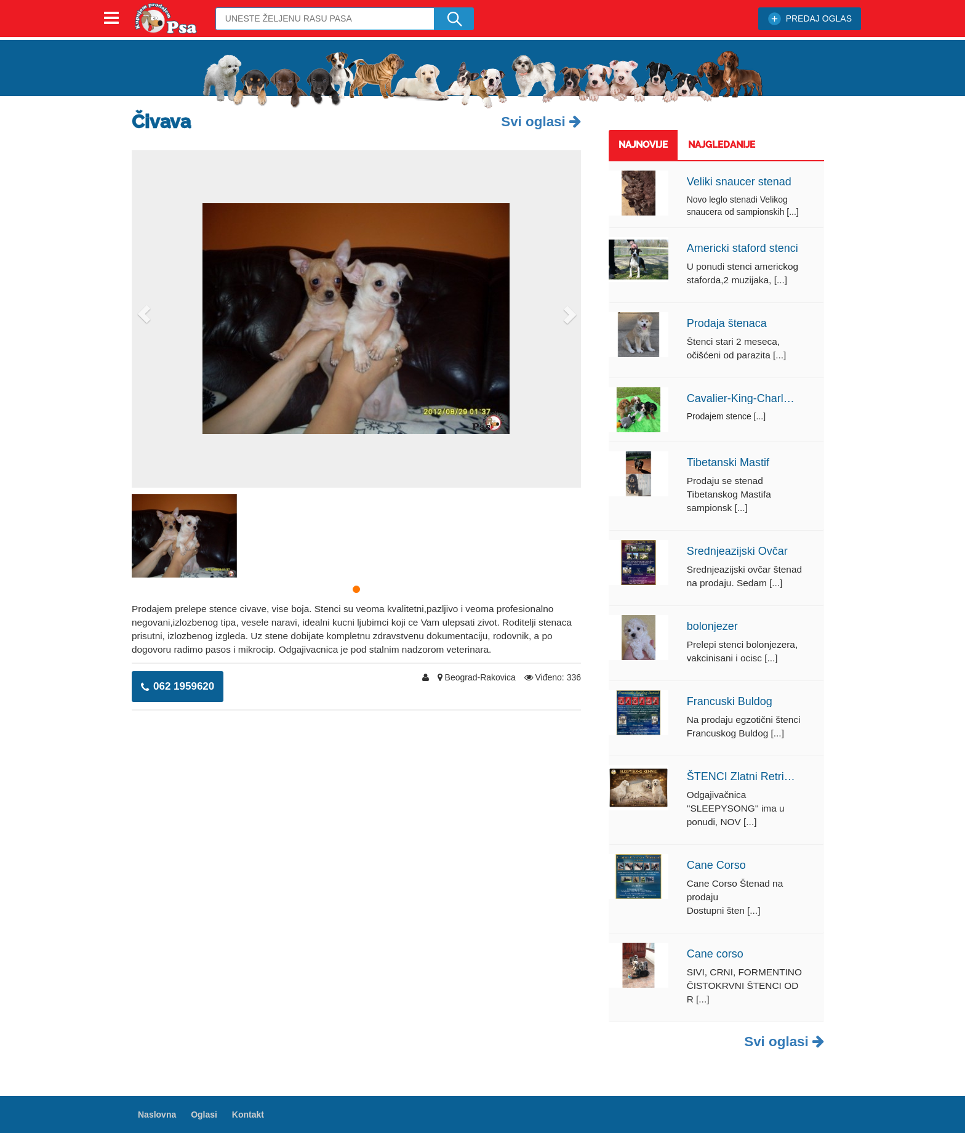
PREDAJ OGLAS (809, 19)
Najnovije (643, 144)
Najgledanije (721, 144)
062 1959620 (177, 686)
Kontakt (248, 1114)
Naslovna (157, 1114)
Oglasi (204, 1114)
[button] (144, 314)
